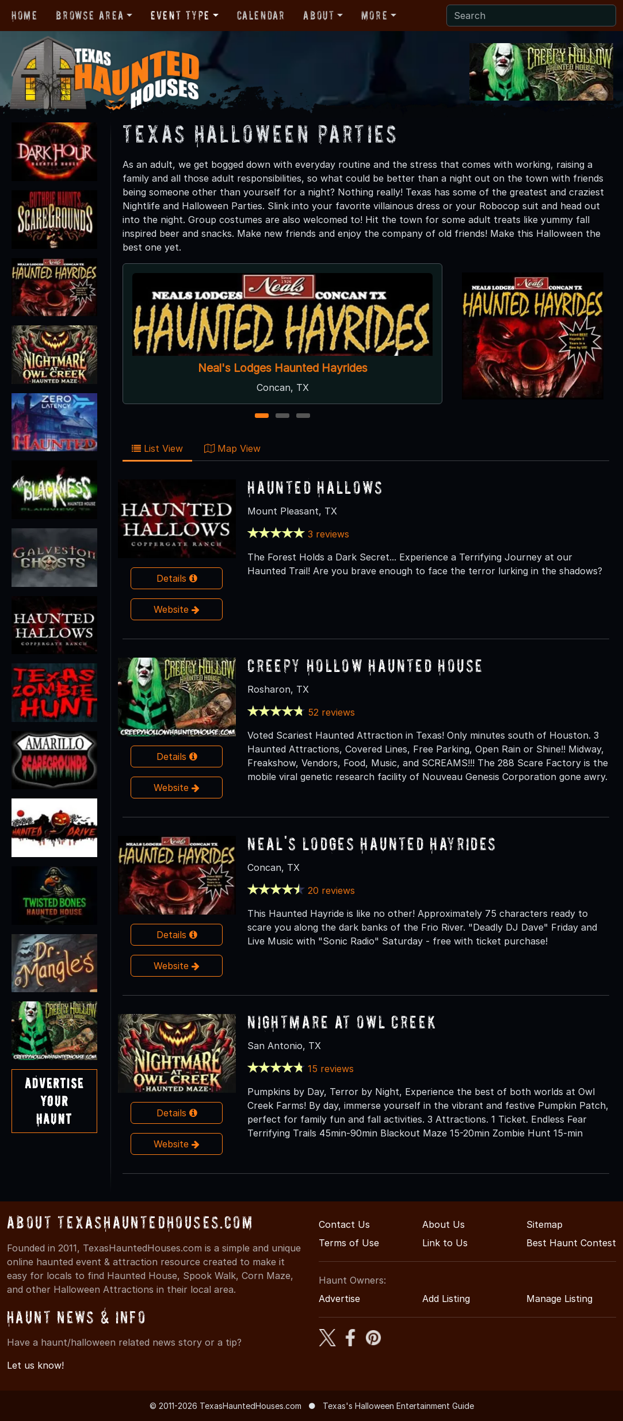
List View (157, 448)
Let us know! (35, 1365)
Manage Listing (559, 1298)
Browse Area (90, 15)
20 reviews (331, 890)
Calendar (261, 15)
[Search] (531, 15)
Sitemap (544, 1224)
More (374, 15)
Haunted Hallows (315, 487)
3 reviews (328, 534)
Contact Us (344, 1224)
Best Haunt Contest (571, 1243)
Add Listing (446, 1298)
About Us (443, 1224)
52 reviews (331, 712)
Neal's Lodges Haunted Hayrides (282, 368)
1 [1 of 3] (261, 416)
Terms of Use (349, 1243)
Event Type (180, 15)
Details (176, 578)
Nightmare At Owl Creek (342, 1022)
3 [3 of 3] (302, 416)
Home (24, 15)
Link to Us (445, 1243)
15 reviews (331, 1068)
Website (177, 609)
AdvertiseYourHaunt (54, 1101)
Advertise (339, 1298)
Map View (232, 448)
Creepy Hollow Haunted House (365, 665)
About (318, 15)
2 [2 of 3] (282, 416)
